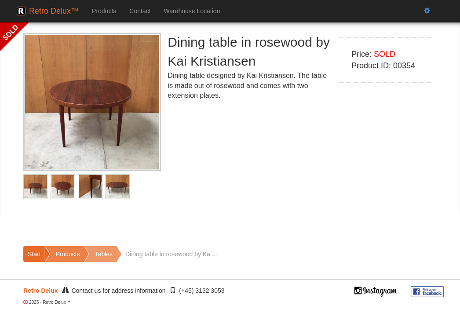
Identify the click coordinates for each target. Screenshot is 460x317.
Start (34, 254)
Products (104, 11)
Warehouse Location (192, 11)
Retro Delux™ (54, 11)
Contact (139, 11)
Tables (104, 254)
